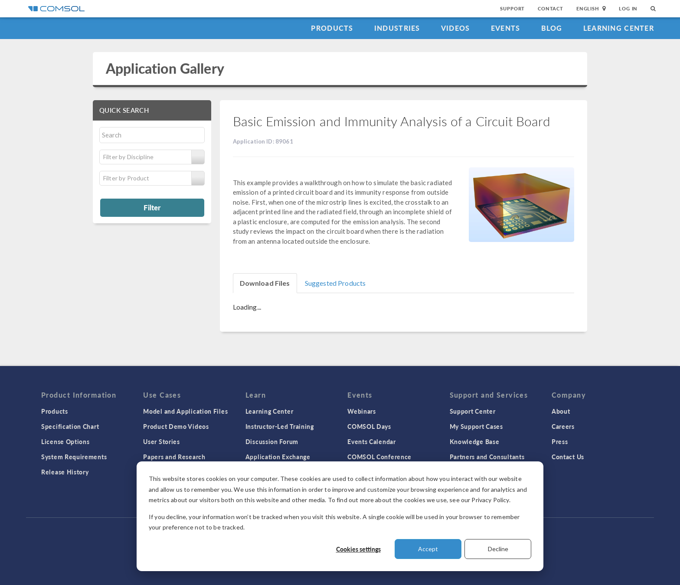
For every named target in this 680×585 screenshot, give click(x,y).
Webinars (361, 411)
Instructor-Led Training (279, 426)
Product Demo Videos (176, 426)
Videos (455, 28)
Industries (397, 28)
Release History (65, 471)
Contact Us (568, 456)
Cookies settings (358, 549)
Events (505, 28)
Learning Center (618, 28)
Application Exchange (278, 456)
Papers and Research (174, 456)
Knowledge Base (475, 441)
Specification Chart (70, 426)
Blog (551, 28)
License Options (65, 441)
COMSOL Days (369, 426)
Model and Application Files (185, 411)
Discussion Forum (271, 441)
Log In (628, 8)
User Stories (161, 441)
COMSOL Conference (379, 456)
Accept (428, 548)
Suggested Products (335, 283)
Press (560, 441)
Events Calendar (371, 441)
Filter (152, 207)
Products (332, 28)
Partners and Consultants (487, 456)
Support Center (473, 411)
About (561, 411)
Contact (550, 8)
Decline (498, 548)
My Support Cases (476, 426)
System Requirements (74, 456)
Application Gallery (165, 68)
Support (512, 8)
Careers (563, 426)
